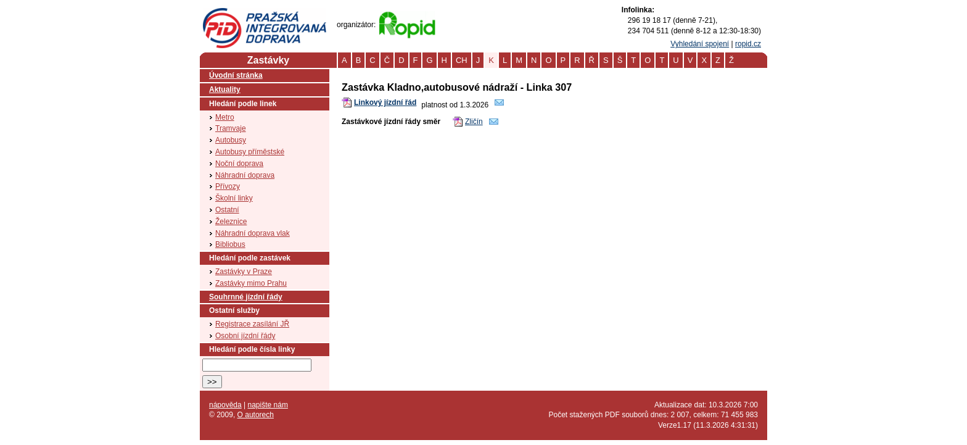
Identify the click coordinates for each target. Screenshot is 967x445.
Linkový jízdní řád (385, 102)
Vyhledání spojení (699, 44)
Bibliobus (230, 244)
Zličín (474, 121)
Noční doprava (239, 163)
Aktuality (225, 89)
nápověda (225, 405)
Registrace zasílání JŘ (252, 324)
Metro (224, 117)
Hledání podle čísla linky (252, 349)
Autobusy (230, 140)
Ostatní (227, 210)
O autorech (255, 414)
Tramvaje (230, 128)
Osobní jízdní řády (245, 335)
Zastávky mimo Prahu (251, 283)
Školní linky (234, 198)
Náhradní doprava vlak (252, 233)
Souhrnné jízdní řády (245, 297)
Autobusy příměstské (249, 152)
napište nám (268, 405)
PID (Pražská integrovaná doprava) (264, 13)
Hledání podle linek (242, 103)
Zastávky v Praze (243, 271)
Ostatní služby (234, 310)
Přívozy (227, 186)
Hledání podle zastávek (249, 258)
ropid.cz (748, 44)
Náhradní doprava (244, 175)
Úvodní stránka (236, 75)
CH (461, 60)
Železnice (231, 221)
